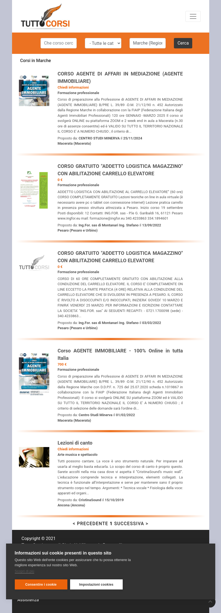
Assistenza (28, 599)
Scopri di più (25, 571)
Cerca (183, 43)
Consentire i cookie (41, 584)
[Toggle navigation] (193, 16)
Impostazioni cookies (96, 584)
